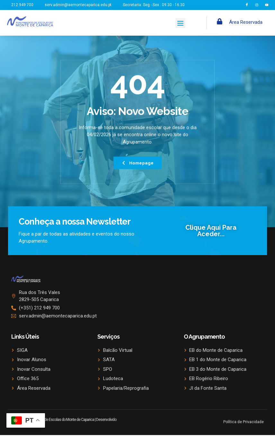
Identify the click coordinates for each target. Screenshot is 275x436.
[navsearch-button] (215, 23)
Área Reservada (245, 23)
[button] (180, 23)
